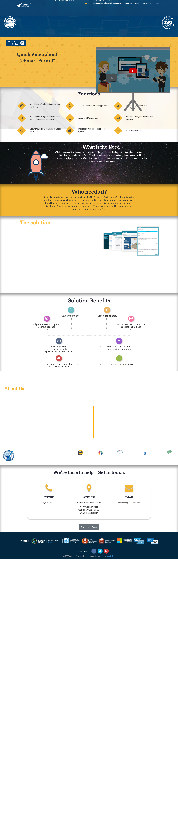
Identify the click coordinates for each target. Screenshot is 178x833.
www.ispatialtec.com (89, 513)
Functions (96, 6)
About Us (128, 6)
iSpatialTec (110, 556)
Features (117, 6)
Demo (157, 6)
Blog (137, 6)
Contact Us (147, 6)
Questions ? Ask (89, 527)
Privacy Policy (82, 551)
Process (107, 6)
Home (86, 6)
